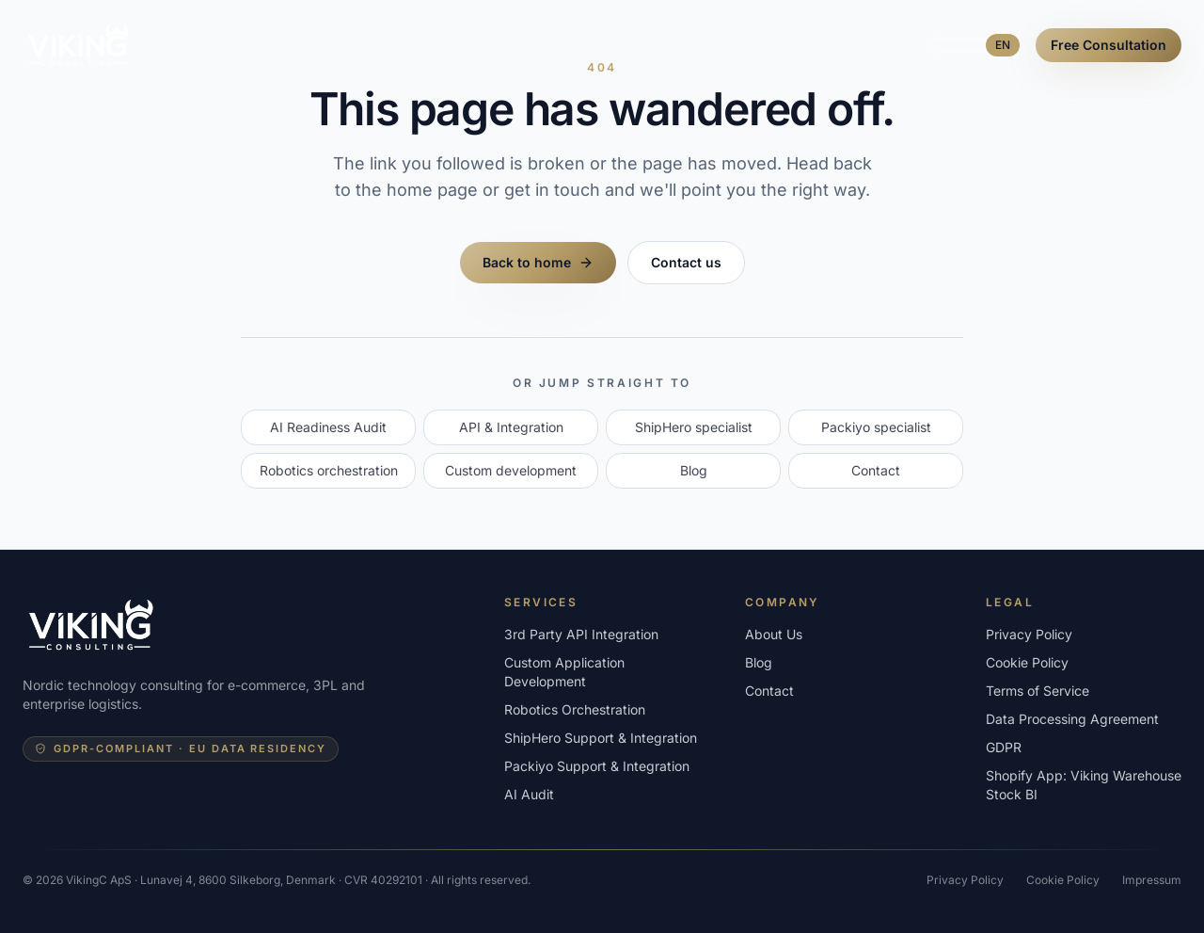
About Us (591, 45)
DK (965, 45)
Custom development (511, 470)
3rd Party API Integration (581, 634)
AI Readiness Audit (328, 427)
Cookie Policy (1027, 662)
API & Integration (511, 427)
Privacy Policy (1029, 634)
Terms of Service (1037, 691)
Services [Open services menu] (407, 45)
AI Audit (502, 45)
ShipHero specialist (693, 427)
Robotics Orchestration (574, 709)
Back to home (538, 262)
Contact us (686, 262)
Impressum (1151, 880)
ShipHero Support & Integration (600, 738)
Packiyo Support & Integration (596, 766)
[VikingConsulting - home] (79, 45)
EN (1002, 45)
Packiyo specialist (876, 427)
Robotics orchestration (329, 470)
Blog (668, 45)
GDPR (1004, 747)
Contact (875, 470)
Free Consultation (1108, 45)
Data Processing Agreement (1072, 719)
